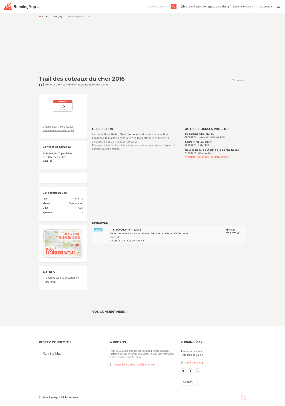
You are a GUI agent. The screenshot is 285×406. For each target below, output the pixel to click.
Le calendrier (217, 6)
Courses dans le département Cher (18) (62, 279)
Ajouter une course (240, 6)
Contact (189, 381)
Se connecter (263, 6)
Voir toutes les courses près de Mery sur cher (206, 157)
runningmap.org (194, 362)
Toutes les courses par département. (134, 364)
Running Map (52, 353)
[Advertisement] (142, 46)
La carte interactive (193, 6)
